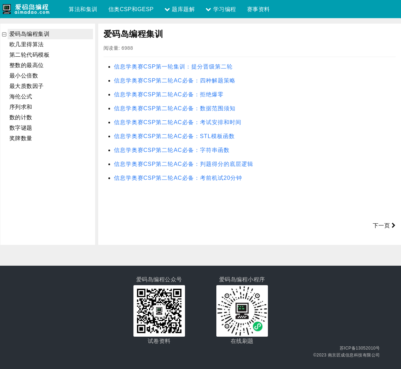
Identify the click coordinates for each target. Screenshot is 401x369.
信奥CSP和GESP (131, 9)
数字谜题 (20, 128)
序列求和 (20, 107)
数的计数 (20, 117)
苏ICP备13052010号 (360, 348)
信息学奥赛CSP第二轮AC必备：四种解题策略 (175, 80)
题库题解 (179, 9)
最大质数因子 (26, 86)
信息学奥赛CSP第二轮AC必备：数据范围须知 (175, 108)
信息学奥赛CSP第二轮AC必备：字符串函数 (172, 150)
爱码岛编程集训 (29, 34)
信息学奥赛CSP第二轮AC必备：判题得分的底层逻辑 (183, 164)
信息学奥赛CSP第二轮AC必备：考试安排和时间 (177, 122)
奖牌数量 (20, 138)
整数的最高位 (26, 65)
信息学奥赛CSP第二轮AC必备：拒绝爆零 (169, 94)
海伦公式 (20, 96)
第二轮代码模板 (29, 55)
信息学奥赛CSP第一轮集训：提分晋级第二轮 (173, 67)
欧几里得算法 (26, 44)
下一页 (384, 225)
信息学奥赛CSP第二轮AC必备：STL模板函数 (174, 136)
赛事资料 (258, 9)
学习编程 (221, 9)
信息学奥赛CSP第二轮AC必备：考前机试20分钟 (178, 178)
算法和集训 (83, 9)
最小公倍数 (23, 76)
